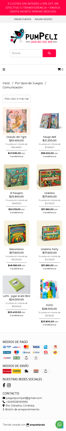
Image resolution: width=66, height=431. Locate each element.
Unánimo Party (49, 249)
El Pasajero (16, 193)
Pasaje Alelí (49, 137)
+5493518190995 (15, 401)
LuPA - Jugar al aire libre (16, 296)
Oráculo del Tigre (16, 137)
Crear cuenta (22, 19)
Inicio (7, 83)
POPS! (49, 305)
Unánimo (49, 193)
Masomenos (16, 249)
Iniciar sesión (43, 19)
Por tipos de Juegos (29, 83)
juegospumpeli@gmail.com (22, 398)
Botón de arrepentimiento (21, 409)
